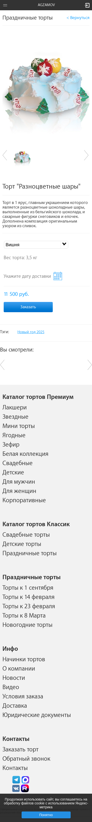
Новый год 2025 (30, 332)
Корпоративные (24, 500)
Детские (13, 472)
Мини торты (18, 426)
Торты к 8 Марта (24, 615)
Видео (10, 687)
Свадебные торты (26, 534)
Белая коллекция (25, 453)
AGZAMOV (46, 5)
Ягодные (14, 435)
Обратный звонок (26, 758)
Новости (13, 677)
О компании (18, 668)
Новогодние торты (27, 624)
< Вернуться (78, 17)
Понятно (46, 815)
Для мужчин (18, 481)
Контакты (15, 768)
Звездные (15, 416)
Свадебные (17, 463)
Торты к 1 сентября (27, 587)
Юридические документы (36, 715)
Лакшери (14, 407)
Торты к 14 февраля (28, 597)
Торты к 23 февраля (28, 606)
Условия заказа (22, 696)
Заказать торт (20, 749)
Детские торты (21, 544)
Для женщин (19, 491)
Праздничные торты (29, 553)
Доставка (14, 705)
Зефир (10, 444)
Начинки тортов (23, 659)
